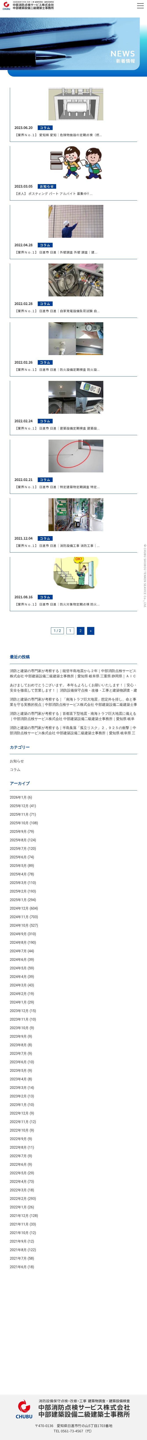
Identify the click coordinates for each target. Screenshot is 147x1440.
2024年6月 (18, 960)
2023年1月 (18, 1105)
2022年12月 (19, 1113)
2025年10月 (19, 823)
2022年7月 (18, 1156)
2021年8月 (18, 1250)
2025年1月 (18, 900)
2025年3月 (18, 883)
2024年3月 (18, 985)
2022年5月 (18, 1173)
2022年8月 (18, 1147)
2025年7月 (18, 849)
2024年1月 (18, 1002)
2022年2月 (18, 1199)
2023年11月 (19, 1019)
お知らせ (17, 761)
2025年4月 (18, 874)
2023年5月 (18, 1071)
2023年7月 (18, 1053)
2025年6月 (18, 857)
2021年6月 (18, 1267)
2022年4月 (18, 1181)
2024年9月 (18, 934)
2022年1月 (18, 1207)
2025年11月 (19, 814)
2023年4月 (18, 1079)
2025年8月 (18, 840)
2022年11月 (19, 1122)
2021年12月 (19, 1216)
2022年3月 (18, 1190)
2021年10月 (19, 1233)
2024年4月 (18, 977)
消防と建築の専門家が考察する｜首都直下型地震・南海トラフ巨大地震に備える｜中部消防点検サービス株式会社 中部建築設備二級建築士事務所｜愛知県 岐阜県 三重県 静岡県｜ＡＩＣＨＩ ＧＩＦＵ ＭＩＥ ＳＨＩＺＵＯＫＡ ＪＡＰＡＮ (73, 718)
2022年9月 (18, 1139)
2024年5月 (18, 968)
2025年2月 (18, 891)
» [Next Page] (91, 631)
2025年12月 (19, 806)
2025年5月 (18, 866)
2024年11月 (19, 917)
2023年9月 (18, 1036)
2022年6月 (18, 1164)
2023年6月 (18, 1062)
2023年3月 (18, 1088)
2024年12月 (19, 908)
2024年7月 (18, 951)
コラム (15, 770)
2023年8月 (18, 1045)
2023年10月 (19, 1028)
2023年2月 (18, 1096)
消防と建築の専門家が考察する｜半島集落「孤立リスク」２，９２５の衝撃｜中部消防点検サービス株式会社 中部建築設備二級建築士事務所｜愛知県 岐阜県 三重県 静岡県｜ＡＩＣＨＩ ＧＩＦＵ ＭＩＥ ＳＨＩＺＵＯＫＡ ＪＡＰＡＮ (73, 733)
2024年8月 (18, 942)
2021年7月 (18, 1258)
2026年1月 (18, 797)
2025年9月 (18, 831)
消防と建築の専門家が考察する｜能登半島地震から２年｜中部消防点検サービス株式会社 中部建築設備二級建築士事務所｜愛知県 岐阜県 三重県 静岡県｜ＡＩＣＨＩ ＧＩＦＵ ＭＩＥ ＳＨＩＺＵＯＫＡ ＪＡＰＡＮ (73, 676)
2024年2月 (18, 994)
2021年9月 (18, 1241)
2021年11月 (19, 1224)
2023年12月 (19, 1011)
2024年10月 (19, 925)
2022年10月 (19, 1130)
